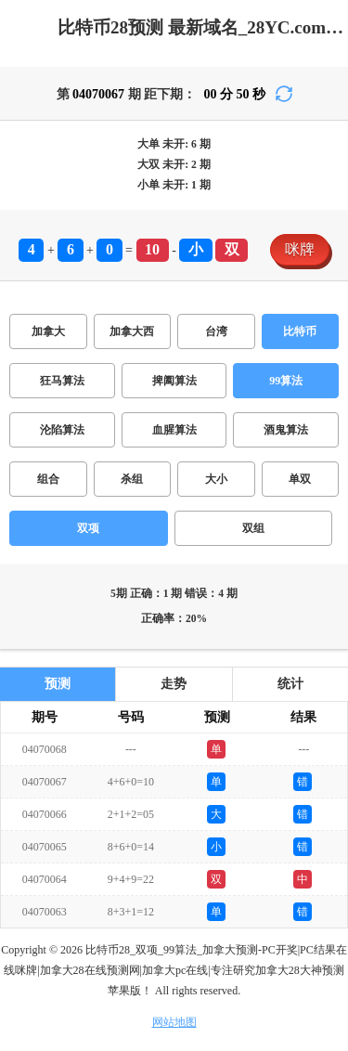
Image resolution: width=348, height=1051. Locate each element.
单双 (300, 479)
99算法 (286, 380)
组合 (48, 479)
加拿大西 (132, 331)
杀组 (132, 479)
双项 (88, 528)
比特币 (299, 331)
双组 (253, 528)
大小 (216, 479)
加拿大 (48, 331)
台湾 (216, 331)
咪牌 (300, 249)
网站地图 (174, 1022)
